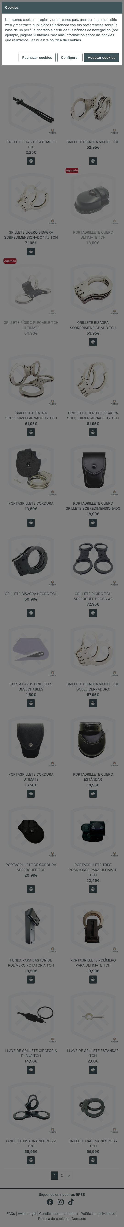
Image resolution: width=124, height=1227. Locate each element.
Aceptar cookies (101, 58)
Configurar (70, 58)
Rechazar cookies (37, 58)
